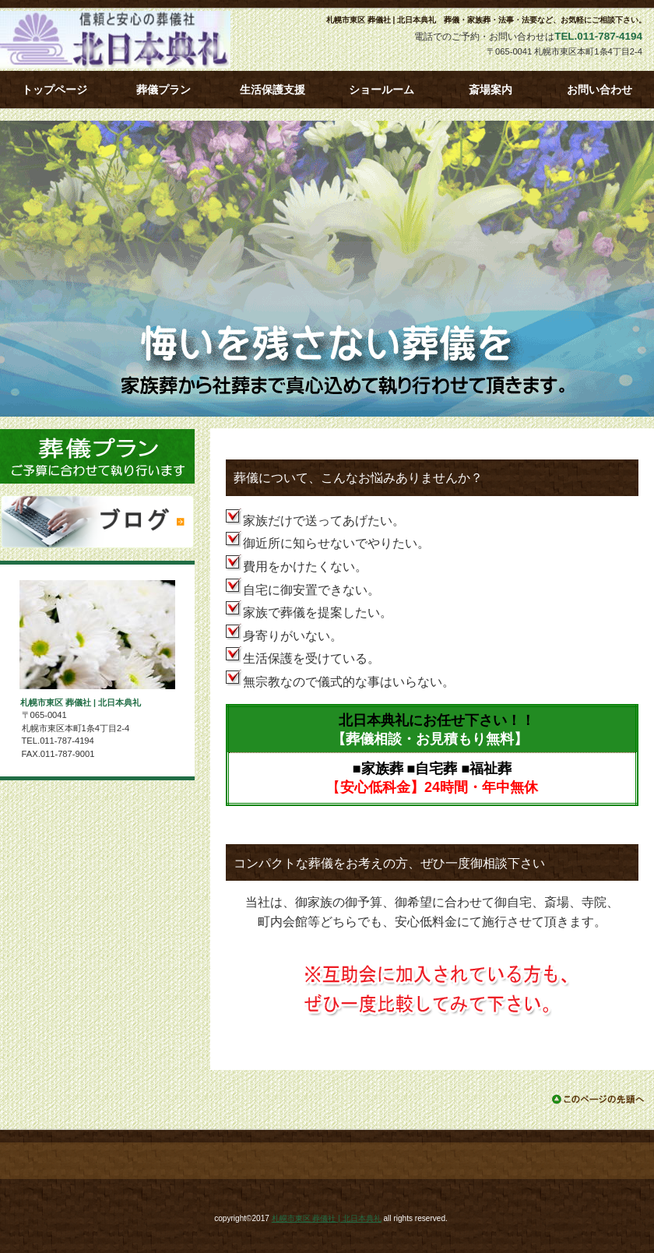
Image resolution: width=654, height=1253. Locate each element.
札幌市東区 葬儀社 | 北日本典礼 (140, 40)
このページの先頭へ (599, 1099)
